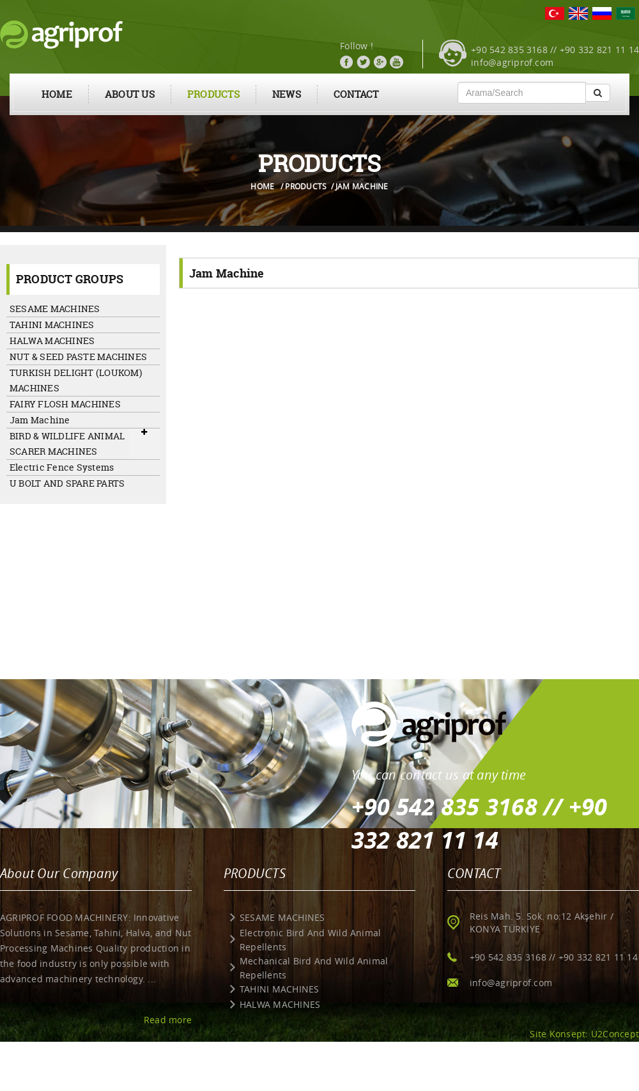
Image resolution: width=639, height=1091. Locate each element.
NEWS (286, 94)
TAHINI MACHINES (52, 324)
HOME (57, 94)
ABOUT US (130, 94)
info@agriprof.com (512, 62)
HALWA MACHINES (52, 340)
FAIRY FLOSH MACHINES (65, 404)
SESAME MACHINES (55, 308)
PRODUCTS (213, 94)
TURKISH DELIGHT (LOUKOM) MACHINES (76, 380)
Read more (168, 1020)
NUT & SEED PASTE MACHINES (78, 356)
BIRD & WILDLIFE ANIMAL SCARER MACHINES (67, 443)
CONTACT (356, 94)
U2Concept (615, 1034)
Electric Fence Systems (62, 467)
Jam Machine (40, 420)
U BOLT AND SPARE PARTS (67, 483)
